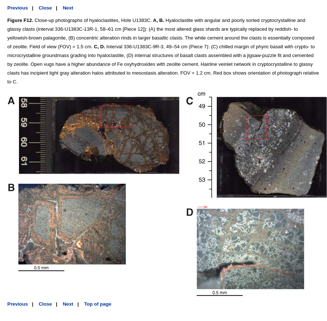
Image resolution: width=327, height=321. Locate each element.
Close (45, 8)
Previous (17, 8)
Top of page (97, 304)
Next (68, 8)
